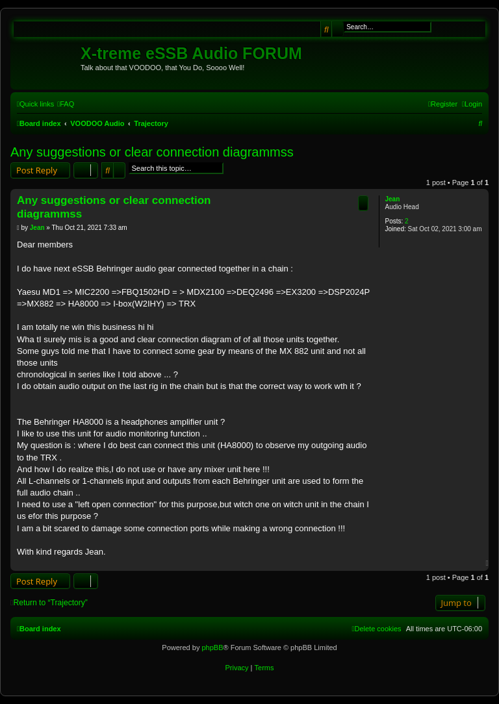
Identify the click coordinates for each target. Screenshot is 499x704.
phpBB (212, 647)
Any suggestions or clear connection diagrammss (152, 152)
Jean (392, 199)
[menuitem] (65, 104)
